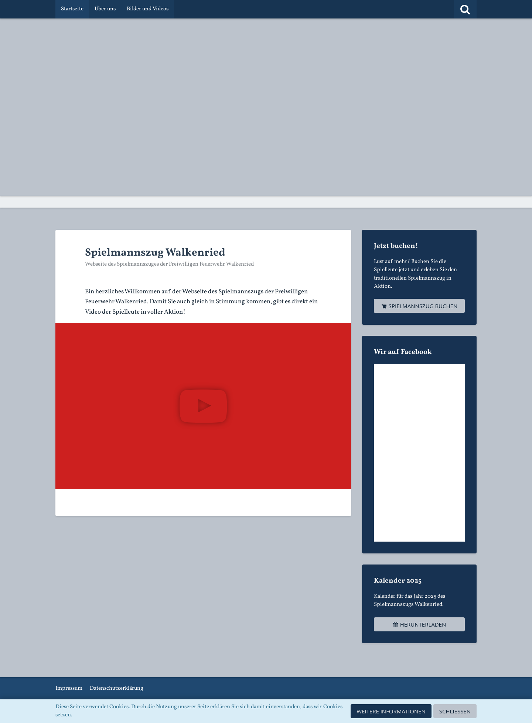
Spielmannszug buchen (419, 306)
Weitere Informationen (391, 711)
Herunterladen (419, 624)
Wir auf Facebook (403, 352)
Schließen (455, 711)
